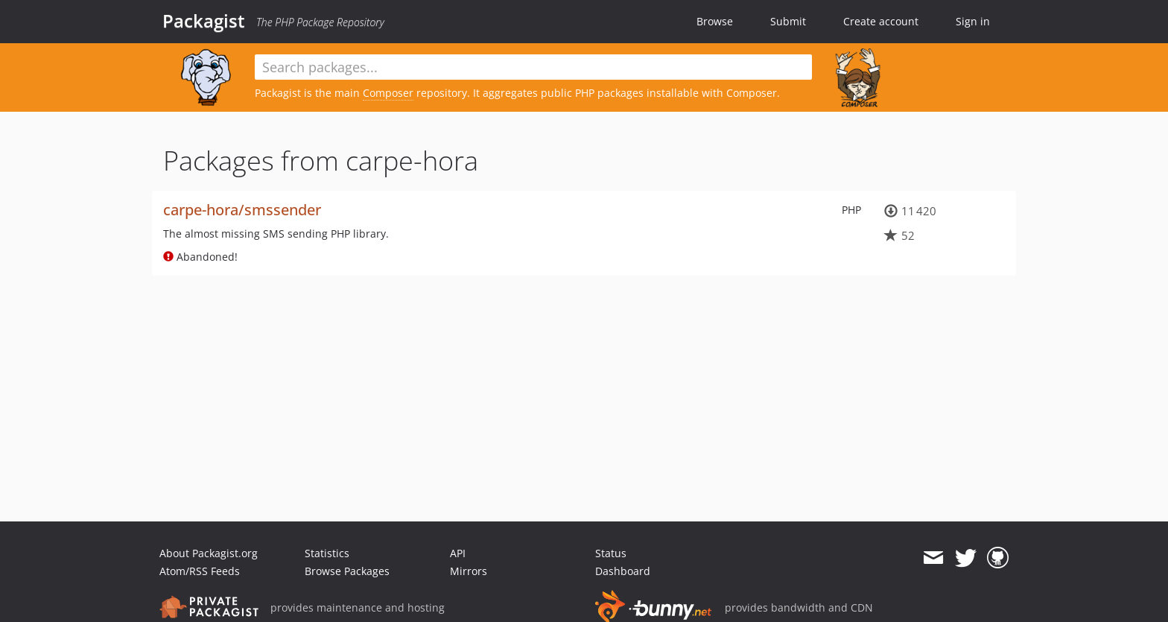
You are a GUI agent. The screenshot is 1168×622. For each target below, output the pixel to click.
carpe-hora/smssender (242, 210)
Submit (788, 21)
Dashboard (622, 571)
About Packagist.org (208, 553)
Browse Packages (347, 571)
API (458, 553)
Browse (714, 21)
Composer (388, 93)
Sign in (973, 21)
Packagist (203, 21)
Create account (880, 21)
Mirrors (468, 571)
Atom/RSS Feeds (199, 571)
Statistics (327, 553)
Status (610, 553)
